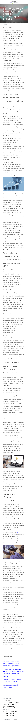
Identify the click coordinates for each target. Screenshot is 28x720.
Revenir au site (7, 710)
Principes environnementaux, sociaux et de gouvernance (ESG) (14, 695)
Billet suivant (6, 700)
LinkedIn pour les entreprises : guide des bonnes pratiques (12, 704)
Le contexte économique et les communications (14, 676)
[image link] (14, 2)
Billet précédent (7, 689)
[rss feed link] (15, 711)
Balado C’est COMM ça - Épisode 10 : (13, 675)
